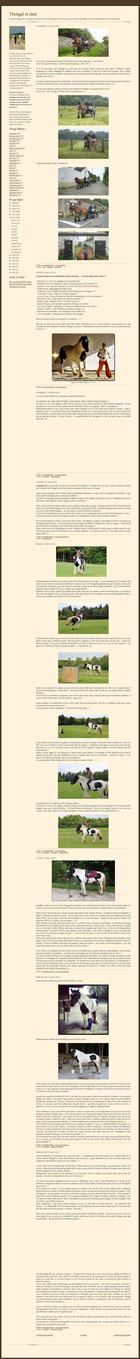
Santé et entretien (15, 148)
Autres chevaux (14, 183)
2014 (14, 255)
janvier (14, 220)
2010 (14, 209)
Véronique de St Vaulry (17, 286)
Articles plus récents (44, 1335)
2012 (14, 214)
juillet (13, 238)
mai (13, 232)
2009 (14, 206)
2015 (14, 258)
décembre (15, 252)
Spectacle (12, 160)
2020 (14, 272)
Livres (11, 178)
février (14, 223)
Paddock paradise (15, 187)
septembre (15, 243)
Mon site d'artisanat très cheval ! (20, 282)
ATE (10, 165)
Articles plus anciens (122, 1335)
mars (13, 226)
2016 (14, 261)
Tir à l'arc (12, 158)
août (13, 240)
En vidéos (12, 141)
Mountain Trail (14, 192)
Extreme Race (14, 175)
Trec (10, 146)
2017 (14, 264)
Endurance (13, 190)
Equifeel (12, 170)
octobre (14, 246)
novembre (15, 249)
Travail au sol (14, 138)
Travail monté (14, 136)
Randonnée (13, 163)
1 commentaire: (60, 265)
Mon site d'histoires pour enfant (20, 284)
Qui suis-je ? (13, 195)
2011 (14, 211)
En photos (12, 133)
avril (13, 229)
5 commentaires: (61, 387)
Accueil (83, 1335)
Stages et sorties (15, 155)
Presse (11, 168)
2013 (14, 217)
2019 (14, 270)
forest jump (54, 288)
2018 (14, 267)
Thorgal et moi (23, 14)
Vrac (11, 151)
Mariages (12, 173)
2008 (14, 203)
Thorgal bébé (14, 180)
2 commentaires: (61, 475)
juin (13, 235)
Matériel (12, 153)
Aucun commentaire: (62, 537)
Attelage (12, 143)
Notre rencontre (14, 185)
